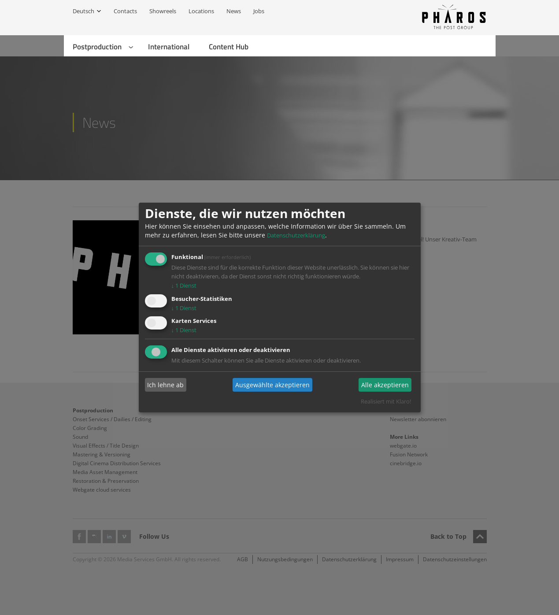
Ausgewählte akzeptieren (272, 385)
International (168, 46)
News (233, 11)
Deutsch (83, 11)
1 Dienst (184, 285)
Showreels (162, 11)
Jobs (258, 11)
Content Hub (228, 46)
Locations (201, 11)
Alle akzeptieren (385, 385)
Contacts (125, 11)
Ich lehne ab (165, 385)
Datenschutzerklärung (296, 235)
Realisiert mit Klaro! (386, 401)
